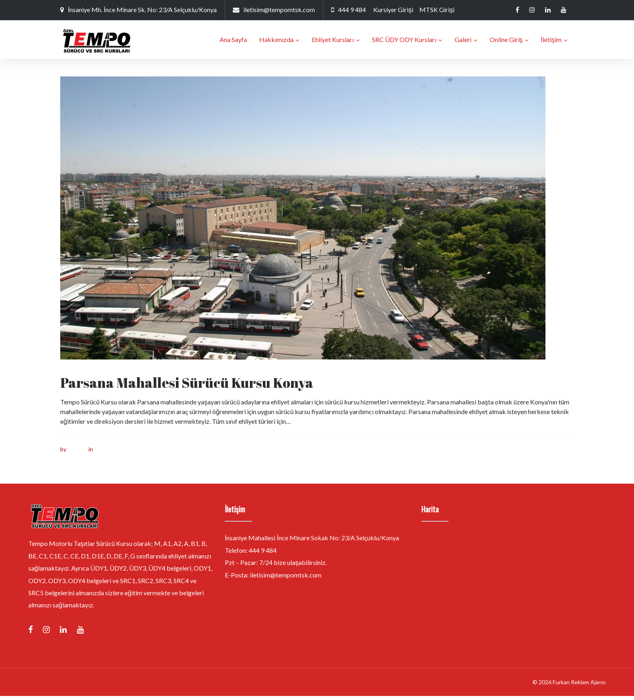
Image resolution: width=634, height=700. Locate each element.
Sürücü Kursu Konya (120, 453)
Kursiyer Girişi (393, 9)
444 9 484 (352, 9)
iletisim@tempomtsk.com (279, 9)
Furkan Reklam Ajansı (579, 686)
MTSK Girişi (436, 9)
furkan (76, 453)
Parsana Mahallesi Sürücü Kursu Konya (186, 386)
